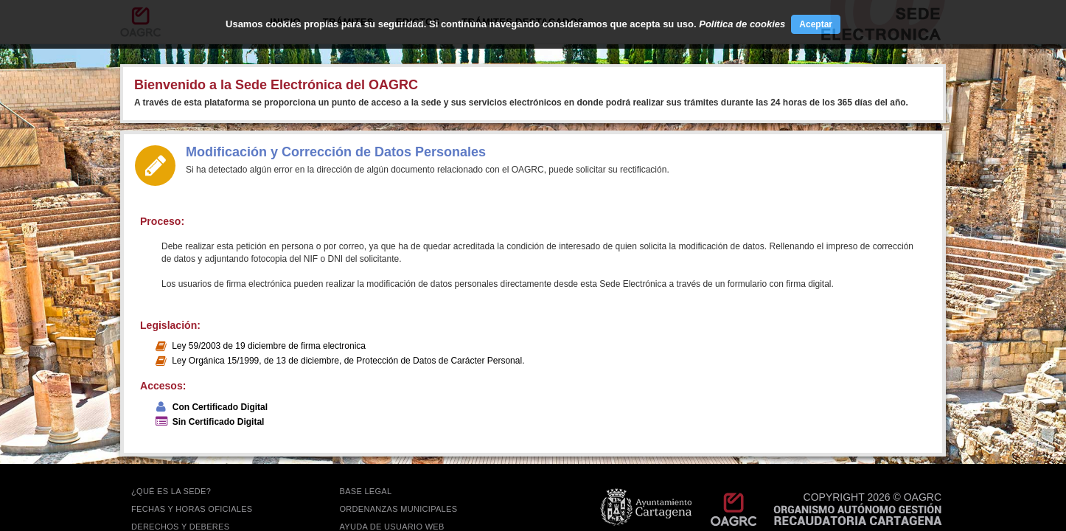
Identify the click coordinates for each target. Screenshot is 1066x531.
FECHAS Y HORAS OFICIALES (192, 508)
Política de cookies (742, 24)
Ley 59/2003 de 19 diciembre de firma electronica (269, 346)
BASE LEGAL (366, 491)
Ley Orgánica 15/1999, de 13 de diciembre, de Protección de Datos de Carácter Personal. (348, 360)
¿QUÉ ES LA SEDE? (171, 491)
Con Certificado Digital (220, 407)
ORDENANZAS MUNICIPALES (399, 508)
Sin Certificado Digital (219, 422)
